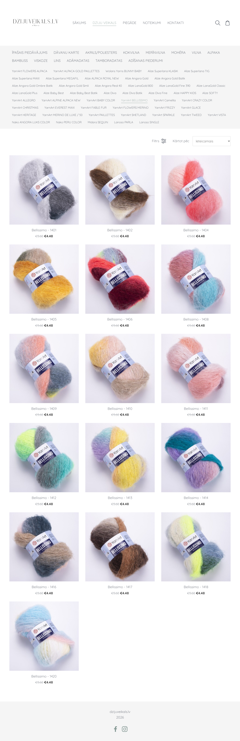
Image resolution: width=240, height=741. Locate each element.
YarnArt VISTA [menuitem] (217, 115)
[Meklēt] (218, 23)
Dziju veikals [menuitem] (104, 23)
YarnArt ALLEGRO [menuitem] (23, 100)
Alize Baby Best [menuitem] (54, 93)
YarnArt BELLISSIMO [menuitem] (134, 100)
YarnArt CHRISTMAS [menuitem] (25, 107)
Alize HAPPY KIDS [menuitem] (185, 93)
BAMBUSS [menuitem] (20, 60)
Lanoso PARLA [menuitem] (123, 122)
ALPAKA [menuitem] (213, 52)
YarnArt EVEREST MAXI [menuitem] (59, 107)
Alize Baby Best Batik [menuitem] (84, 93)
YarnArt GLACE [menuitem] (191, 107)
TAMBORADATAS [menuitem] (108, 60)
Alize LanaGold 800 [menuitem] (140, 85)
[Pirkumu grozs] (227, 23)
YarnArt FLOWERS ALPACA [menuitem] (29, 71)
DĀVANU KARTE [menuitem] (66, 52)
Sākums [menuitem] (79, 23)
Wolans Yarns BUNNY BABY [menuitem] (124, 71)
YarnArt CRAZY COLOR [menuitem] (197, 100)
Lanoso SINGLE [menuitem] (149, 122)
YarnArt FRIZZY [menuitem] (165, 107)
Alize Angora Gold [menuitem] (136, 78)
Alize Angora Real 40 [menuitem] (108, 85)
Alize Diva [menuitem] (110, 93)
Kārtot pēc (181, 141)
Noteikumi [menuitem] (152, 23)
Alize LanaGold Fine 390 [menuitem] (174, 85)
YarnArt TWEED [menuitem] (191, 115)
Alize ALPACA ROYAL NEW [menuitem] (102, 78)
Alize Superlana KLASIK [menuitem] (163, 71)
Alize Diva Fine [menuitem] (157, 93)
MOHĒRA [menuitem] (178, 52)
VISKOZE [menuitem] (41, 60)
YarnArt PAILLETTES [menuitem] (102, 115)
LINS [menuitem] (57, 60)
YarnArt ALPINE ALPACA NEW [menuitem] (61, 100)
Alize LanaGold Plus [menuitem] (24, 93)
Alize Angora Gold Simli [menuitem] (74, 85)
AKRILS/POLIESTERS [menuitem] (101, 52)
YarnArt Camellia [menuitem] (165, 100)
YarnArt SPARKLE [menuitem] (163, 115)
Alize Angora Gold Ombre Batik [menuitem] (32, 85)
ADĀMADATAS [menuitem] (78, 60)
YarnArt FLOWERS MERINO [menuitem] (130, 107)
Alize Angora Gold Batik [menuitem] (169, 78)
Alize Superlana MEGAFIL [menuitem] (62, 78)
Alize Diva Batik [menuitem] (132, 93)
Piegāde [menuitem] (129, 23)
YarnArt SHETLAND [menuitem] (133, 115)
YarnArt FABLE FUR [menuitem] (93, 107)
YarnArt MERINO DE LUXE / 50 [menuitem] (62, 115)
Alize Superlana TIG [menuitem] (196, 71)
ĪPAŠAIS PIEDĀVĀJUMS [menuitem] (29, 52)
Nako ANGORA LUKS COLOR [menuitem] (31, 122)
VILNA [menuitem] (196, 52)
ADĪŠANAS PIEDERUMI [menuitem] (145, 60)
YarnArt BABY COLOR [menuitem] (101, 100)
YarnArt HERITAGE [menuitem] (24, 115)
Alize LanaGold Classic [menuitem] (210, 85)
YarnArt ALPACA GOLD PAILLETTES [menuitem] (76, 71)
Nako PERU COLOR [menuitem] (69, 122)
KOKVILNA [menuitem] (131, 52)
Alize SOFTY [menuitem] (210, 93)
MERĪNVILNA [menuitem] (155, 52)
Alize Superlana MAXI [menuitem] (26, 78)
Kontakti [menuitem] (175, 23)
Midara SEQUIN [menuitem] (98, 122)
